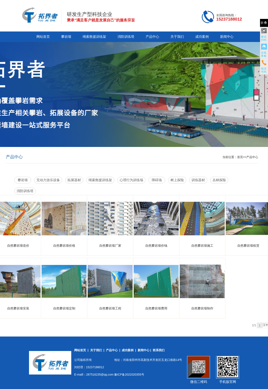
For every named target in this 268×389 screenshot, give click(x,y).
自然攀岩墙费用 (156, 308)
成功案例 (202, 36)
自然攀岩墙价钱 (156, 245)
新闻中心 (227, 36)
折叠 (264, 22)
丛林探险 (219, 180)
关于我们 (177, 36)
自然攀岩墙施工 (202, 245)
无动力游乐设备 (48, 180)
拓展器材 (74, 180)
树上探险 (177, 180)
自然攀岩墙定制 (64, 308)
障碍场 (157, 180)
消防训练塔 (125, 36)
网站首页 (43, 36)
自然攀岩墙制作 (202, 308)
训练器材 (198, 180)
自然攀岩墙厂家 (110, 245)
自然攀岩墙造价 (18, 245)
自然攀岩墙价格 (64, 245)
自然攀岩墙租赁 (248, 245)
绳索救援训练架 (94, 36)
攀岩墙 (66, 36)
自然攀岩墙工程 (110, 308)
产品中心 (152, 36)
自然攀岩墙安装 (18, 308)
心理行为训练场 (131, 180)
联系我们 (159, 350)
